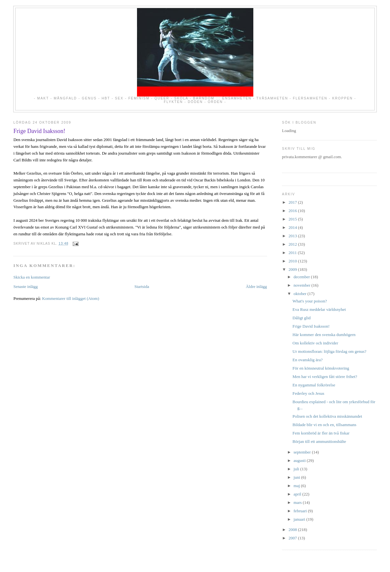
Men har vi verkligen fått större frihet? (324, 376)
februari (301, 510)
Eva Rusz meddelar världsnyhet (319, 309)
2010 (293, 261)
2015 (293, 219)
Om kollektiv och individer (315, 343)
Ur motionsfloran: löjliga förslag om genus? (329, 351)
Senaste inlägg (25, 286)
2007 (293, 538)
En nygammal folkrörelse (313, 385)
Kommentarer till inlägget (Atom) (70, 298)
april (298, 494)
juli (297, 468)
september (303, 452)
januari (300, 519)
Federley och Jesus (308, 393)
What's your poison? (309, 301)
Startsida (141, 286)
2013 (293, 235)
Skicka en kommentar (31, 277)
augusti (300, 460)
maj (297, 485)
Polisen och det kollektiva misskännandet (327, 416)
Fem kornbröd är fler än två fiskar (320, 433)
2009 (293, 269)
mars (298, 502)
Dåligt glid (301, 317)
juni (297, 477)
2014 (293, 227)
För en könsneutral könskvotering (320, 368)
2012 (293, 244)
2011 (293, 252)
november (302, 285)
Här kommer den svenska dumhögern (323, 334)
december (302, 276)
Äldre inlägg (256, 286)
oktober (301, 293)
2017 (293, 202)
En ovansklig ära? (307, 359)
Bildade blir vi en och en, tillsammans (324, 424)
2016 (293, 210)
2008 (293, 529)
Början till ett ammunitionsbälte (319, 441)
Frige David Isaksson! (39, 131)
